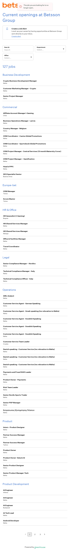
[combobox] (4, 58)
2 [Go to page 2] (34, 534)
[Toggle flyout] (63, 49)
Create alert (16, 36)
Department (41, 47)
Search (6, 47)
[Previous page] (25, 534)
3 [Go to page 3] (40, 534)
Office (6, 55)
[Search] (18, 50)
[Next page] (44, 534)
